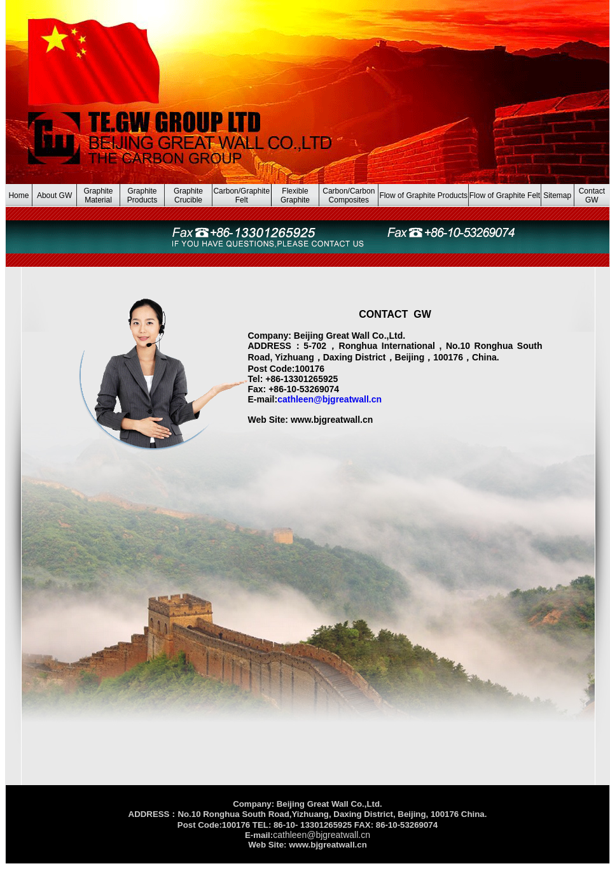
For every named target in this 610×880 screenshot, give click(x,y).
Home (18, 195)
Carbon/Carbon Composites (348, 195)
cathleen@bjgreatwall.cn (329, 399)
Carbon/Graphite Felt (241, 195)
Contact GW (592, 195)
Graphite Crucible (188, 195)
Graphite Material (98, 195)
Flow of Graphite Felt (504, 195)
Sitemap (557, 195)
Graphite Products (142, 195)
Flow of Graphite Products (423, 195)
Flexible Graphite (295, 195)
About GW (54, 195)
